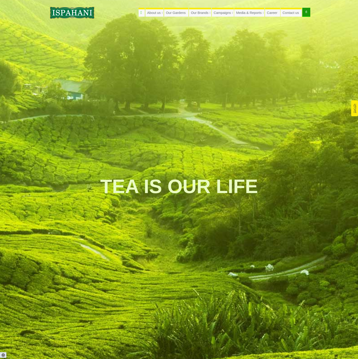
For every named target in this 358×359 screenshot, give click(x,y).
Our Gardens (176, 13)
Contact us (290, 13)
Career (272, 13)
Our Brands (199, 13)
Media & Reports (249, 13)
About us (154, 13)
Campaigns (222, 13)
